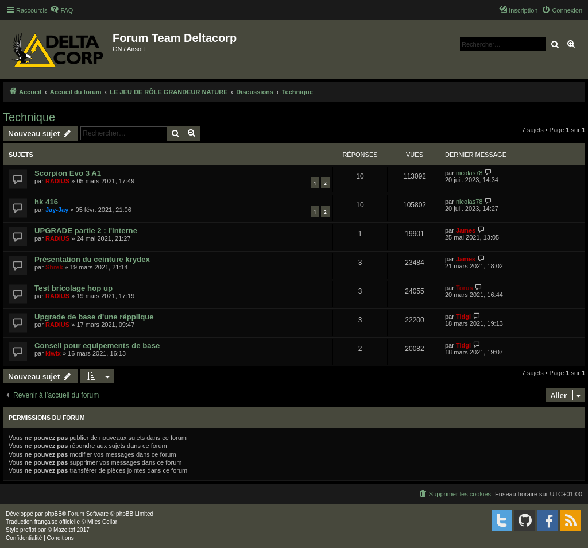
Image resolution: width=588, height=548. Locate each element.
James (465, 230)
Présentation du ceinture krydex (92, 259)
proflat (28, 530)
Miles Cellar (102, 522)
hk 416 (46, 202)
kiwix (53, 353)
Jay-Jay (56, 209)
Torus (464, 287)
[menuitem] (61, 10)
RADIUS (57, 180)
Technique (29, 117)
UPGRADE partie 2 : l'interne (85, 230)
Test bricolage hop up (73, 288)
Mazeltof (64, 530)
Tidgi (463, 316)
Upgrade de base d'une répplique (94, 316)
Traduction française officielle (43, 522)
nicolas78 (469, 172)
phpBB (53, 514)
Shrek (54, 267)
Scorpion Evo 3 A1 (67, 173)
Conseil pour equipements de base (97, 345)
